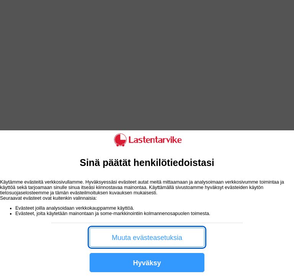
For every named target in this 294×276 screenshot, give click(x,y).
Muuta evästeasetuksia (147, 238)
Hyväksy (147, 263)
